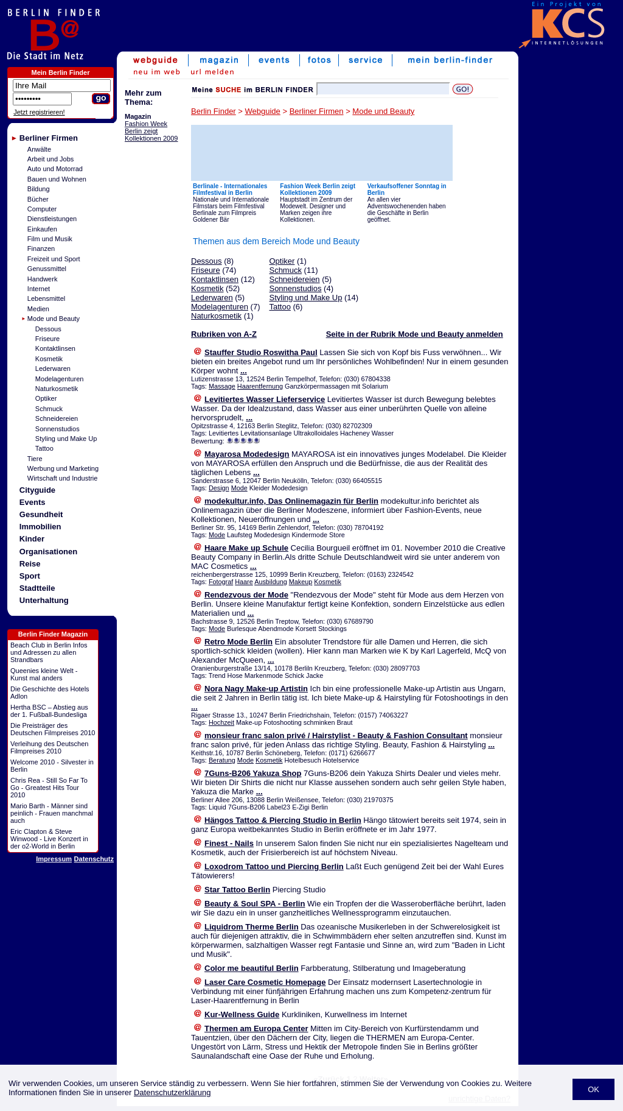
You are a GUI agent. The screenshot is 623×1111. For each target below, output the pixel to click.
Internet (38, 288)
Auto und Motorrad (55, 168)
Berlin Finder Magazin (53, 634)
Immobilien (40, 526)
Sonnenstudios (57, 428)
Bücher (38, 199)
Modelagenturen (59, 379)
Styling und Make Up (66, 438)
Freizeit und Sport (53, 259)
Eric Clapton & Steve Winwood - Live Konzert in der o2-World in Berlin (49, 839)
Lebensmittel (46, 298)
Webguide (262, 111)
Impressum (54, 858)
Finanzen (41, 248)
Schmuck (49, 408)
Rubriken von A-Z (224, 334)
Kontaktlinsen (55, 348)
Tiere (35, 458)
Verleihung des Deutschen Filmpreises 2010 (49, 747)
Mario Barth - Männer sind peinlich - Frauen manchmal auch (51, 813)
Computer (42, 209)
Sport (29, 575)
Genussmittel (46, 268)
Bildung (38, 188)
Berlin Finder (213, 111)
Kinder (31, 538)
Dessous (48, 329)
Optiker (46, 398)
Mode (239, 488)
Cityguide (37, 490)
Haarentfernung (260, 386)
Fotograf (221, 581)
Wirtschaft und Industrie (62, 478)
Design (219, 488)
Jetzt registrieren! (38, 112)
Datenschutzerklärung (172, 1092)
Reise (30, 563)
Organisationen (48, 551)
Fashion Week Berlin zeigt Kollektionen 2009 (151, 131)
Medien (38, 308)
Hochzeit (221, 722)
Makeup (301, 581)
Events (32, 502)
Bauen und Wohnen (56, 179)
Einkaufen (42, 229)
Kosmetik (49, 358)
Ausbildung (270, 581)
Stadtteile (37, 588)
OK (593, 1089)
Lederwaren (53, 368)
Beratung (222, 760)
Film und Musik (49, 238)
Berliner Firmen (48, 138)
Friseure (47, 338)
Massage (222, 386)
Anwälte (39, 149)
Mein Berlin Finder (61, 72)
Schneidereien (56, 418)
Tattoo (44, 448)
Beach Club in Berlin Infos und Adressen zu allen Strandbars (49, 652)
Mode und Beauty (53, 318)
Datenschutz (94, 858)
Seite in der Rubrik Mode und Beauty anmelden (414, 334)
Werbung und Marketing (63, 468)
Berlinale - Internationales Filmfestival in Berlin (230, 189)
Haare (244, 581)
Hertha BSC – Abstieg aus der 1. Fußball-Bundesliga (49, 711)
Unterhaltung (44, 600)
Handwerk (42, 279)
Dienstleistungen (52, 218)
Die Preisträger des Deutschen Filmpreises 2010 (52, 729)
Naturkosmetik (56, 388)
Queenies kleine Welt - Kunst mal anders (43, 674)
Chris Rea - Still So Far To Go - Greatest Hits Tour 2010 (49, 788)
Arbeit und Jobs (50, 159)
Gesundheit (41, 514)
